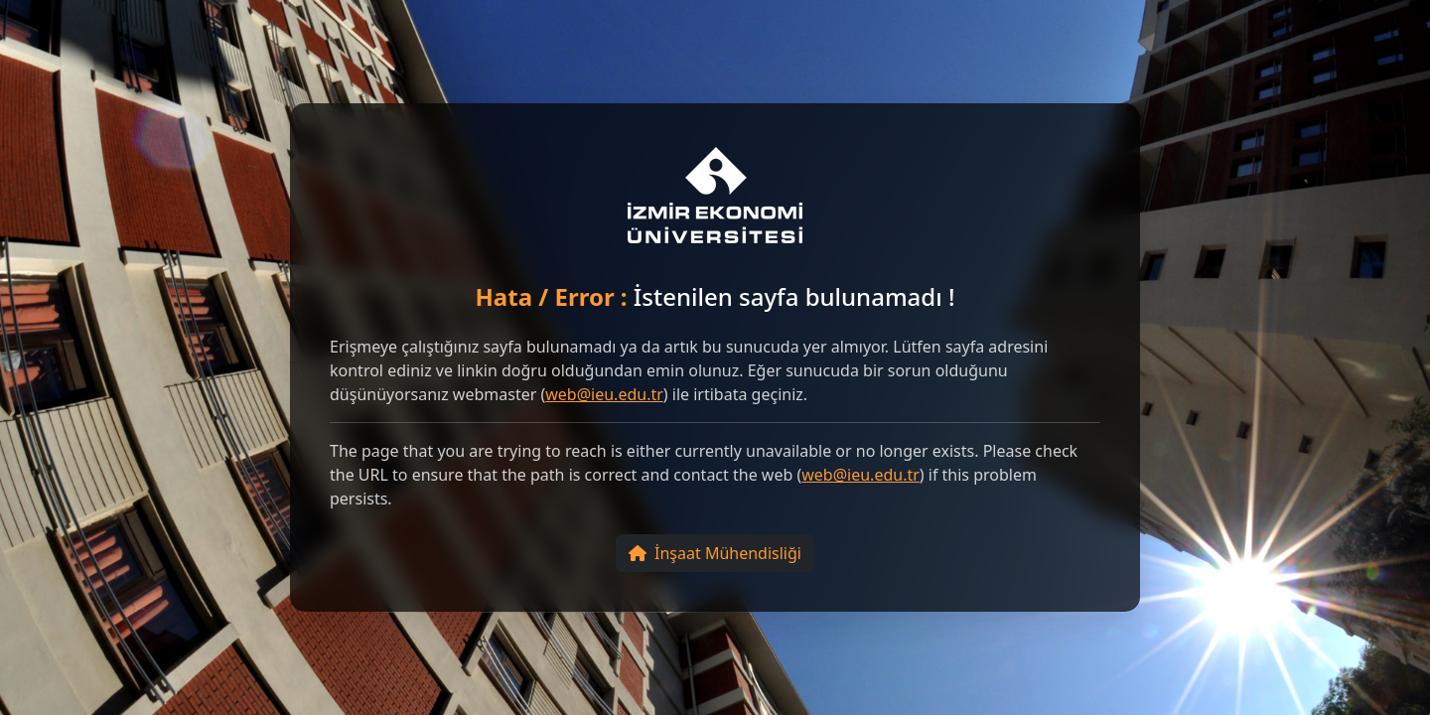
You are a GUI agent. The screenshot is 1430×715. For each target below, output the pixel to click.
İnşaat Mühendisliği (715, 553)
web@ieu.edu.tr (604, 394)
